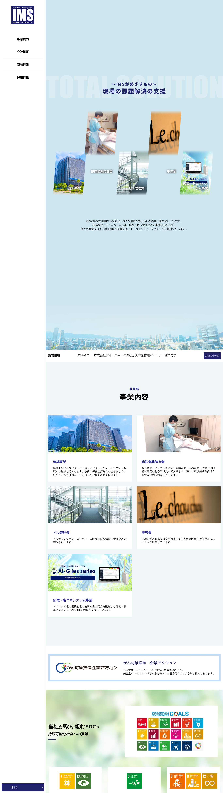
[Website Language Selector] (23, 787)
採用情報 (23, 77)
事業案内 (23, 39)
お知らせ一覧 (212, 355)
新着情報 (23, 64)
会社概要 (23, 52)
